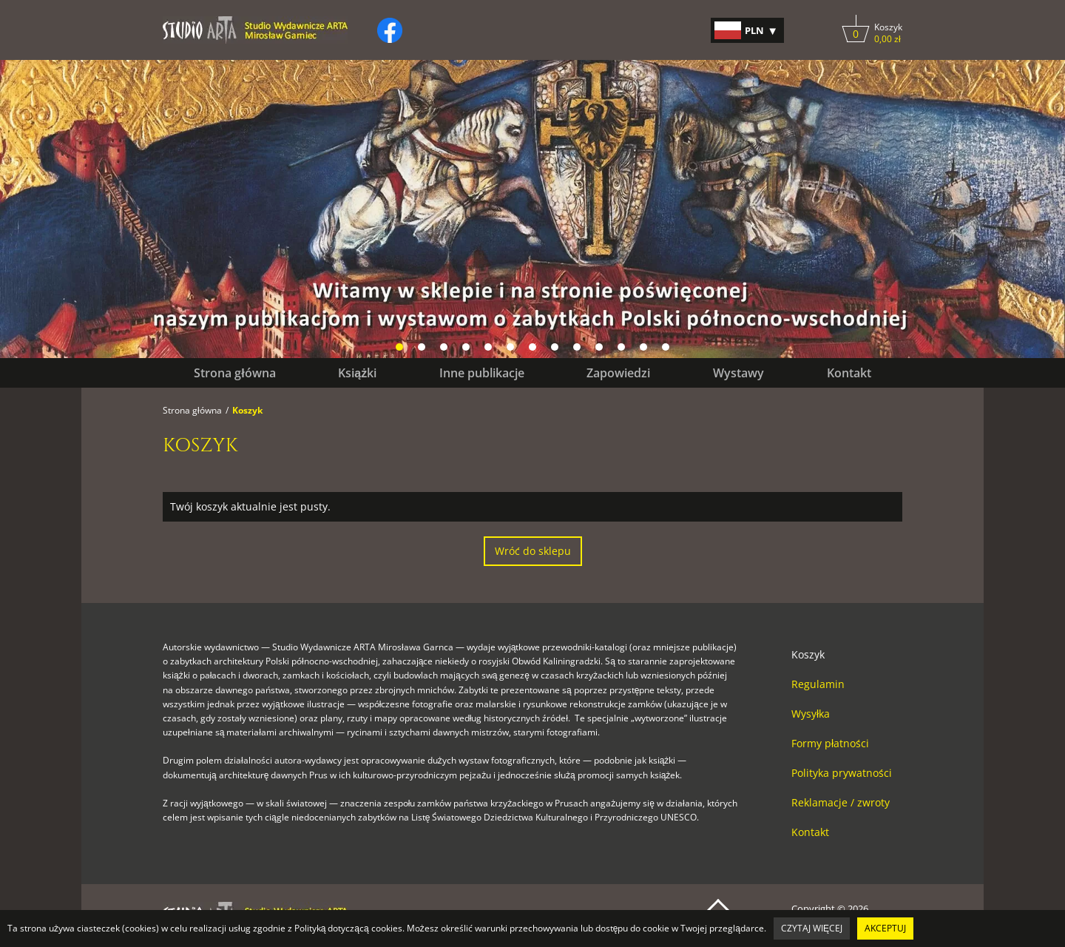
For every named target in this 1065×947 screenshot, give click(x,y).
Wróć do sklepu (533, 551)
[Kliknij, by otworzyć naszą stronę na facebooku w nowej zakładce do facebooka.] (389, 30)
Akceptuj (885, 928)
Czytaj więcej (811, 928)
